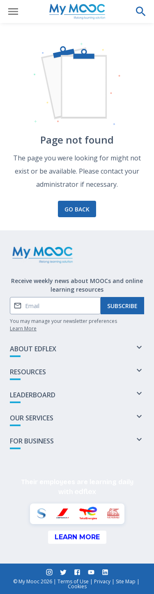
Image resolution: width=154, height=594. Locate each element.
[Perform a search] (140, 11)
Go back (77, 209)
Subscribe (122, 306)
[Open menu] (13, 11)
